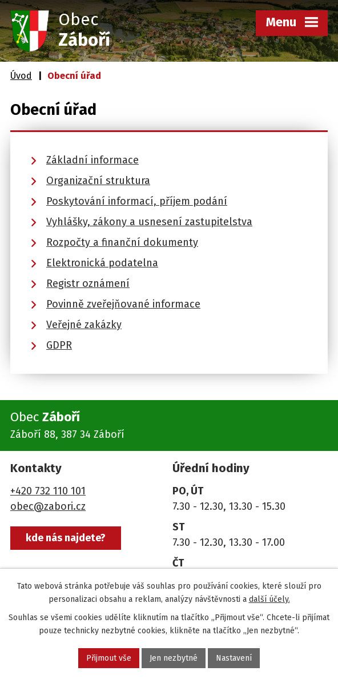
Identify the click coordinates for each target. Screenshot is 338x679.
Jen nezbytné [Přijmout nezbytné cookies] (174, 658)
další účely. (269, 599)
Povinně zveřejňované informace (123, 304)
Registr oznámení (88, 283)
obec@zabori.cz (48, 506)
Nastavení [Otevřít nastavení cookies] (234, 658)
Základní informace (92, 160)
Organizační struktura (98, 180)
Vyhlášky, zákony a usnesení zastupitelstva (149, 221)
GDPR (59, 345)
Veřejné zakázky (84, 324)
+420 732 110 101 (48, 491)
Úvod (21, 75)
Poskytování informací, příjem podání (136, 201)
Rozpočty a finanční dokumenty (122, 242)
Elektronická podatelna (102, 263)
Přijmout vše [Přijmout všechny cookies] (108, 658)
